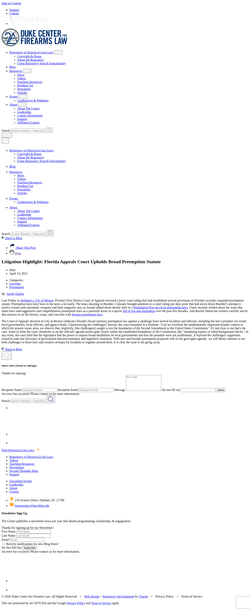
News (20, 75)
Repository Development (118, 599)
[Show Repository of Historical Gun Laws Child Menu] (58, 52)
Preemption (16, 287)
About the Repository (30, 60)
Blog (12, 67)
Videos (21, 78)
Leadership (24, 112)
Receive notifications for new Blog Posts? (30, 547)
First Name (9, 534)
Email (5, 542)
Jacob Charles (15, 293)
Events (13, 96)
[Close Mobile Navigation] (5, 141)
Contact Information (30, 115)
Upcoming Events (20, 484)
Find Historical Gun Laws (20, 453)
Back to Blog (12, 238)
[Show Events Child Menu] (23, 96)
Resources (15, 71)
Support (14, 10)
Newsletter (24, 89)
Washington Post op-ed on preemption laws (160, 307)
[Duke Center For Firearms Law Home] (34, 45)
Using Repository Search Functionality (41, 63)
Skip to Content (11, 3)
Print (15, 253)
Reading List (25, 85)
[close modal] (7, 355)
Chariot (143, 599)
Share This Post (22, 247)
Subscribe (29, 550)
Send (224, 393)
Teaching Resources (29, 82)
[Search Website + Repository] (49, 130)
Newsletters (16, 470)
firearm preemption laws (87, 314)
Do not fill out (175, 392)
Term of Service (101, 606)
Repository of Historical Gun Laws (31, 52)
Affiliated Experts (28, 122)
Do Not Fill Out (11, 550)
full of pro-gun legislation (139, 311)
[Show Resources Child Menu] (27, 71)
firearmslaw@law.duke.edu (29, 508)
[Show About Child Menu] (22, 104)
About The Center (28, 108)
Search (6, 130)
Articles (22, 92)
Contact (14, 13)
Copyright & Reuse (29, 56)
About (13, 104)
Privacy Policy (76, 606)
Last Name (8, 538)
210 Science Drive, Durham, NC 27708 (36, 503)
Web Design (91, 599)
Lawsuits (15, 283)
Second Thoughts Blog (23, 473)
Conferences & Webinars (32, 100)
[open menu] (7, 135)
